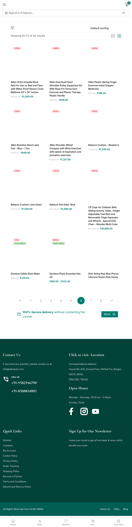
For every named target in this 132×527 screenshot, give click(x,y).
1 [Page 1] (29, 302)
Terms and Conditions (14, 483)
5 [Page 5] (71, 302)
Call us (15, 379)
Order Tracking (11, 468)
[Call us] (6, 381)
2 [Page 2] (40, 302)
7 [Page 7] (91, 302)
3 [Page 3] (50, 302)
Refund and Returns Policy (17, 489)
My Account (9, 452)
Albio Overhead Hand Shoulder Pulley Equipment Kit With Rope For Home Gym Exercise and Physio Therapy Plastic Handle (66, 89)
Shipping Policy (11, 473)
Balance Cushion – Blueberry (103, 145)
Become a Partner (12, 478)
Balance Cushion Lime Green (26, 205)
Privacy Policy (10, 463)
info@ (6, 371)
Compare (8, 447)
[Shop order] (106, 28)
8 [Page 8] (102, 302)
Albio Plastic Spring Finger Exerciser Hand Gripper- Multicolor (102, 85)
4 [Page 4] (61, 302)
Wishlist (7, 442)
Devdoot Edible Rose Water (25, 275)
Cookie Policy (10, 458)
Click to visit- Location (86, 357)
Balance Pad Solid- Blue (62, 205)
